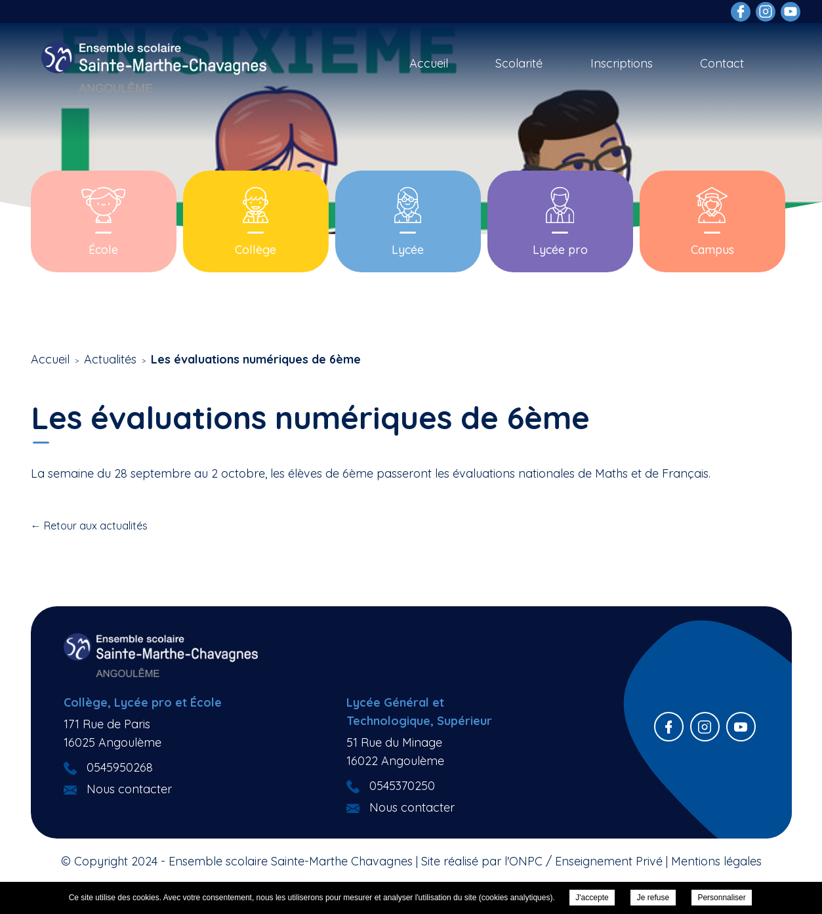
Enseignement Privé (609, 861)
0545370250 (402, 785)
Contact (722, 63)
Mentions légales (716, 861)
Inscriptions (621, 63)
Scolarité (519, 63)
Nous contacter (129, 789)
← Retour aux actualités (89, 525)
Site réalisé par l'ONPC (482, 861)
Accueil (428, 63)
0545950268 (120, 767)
